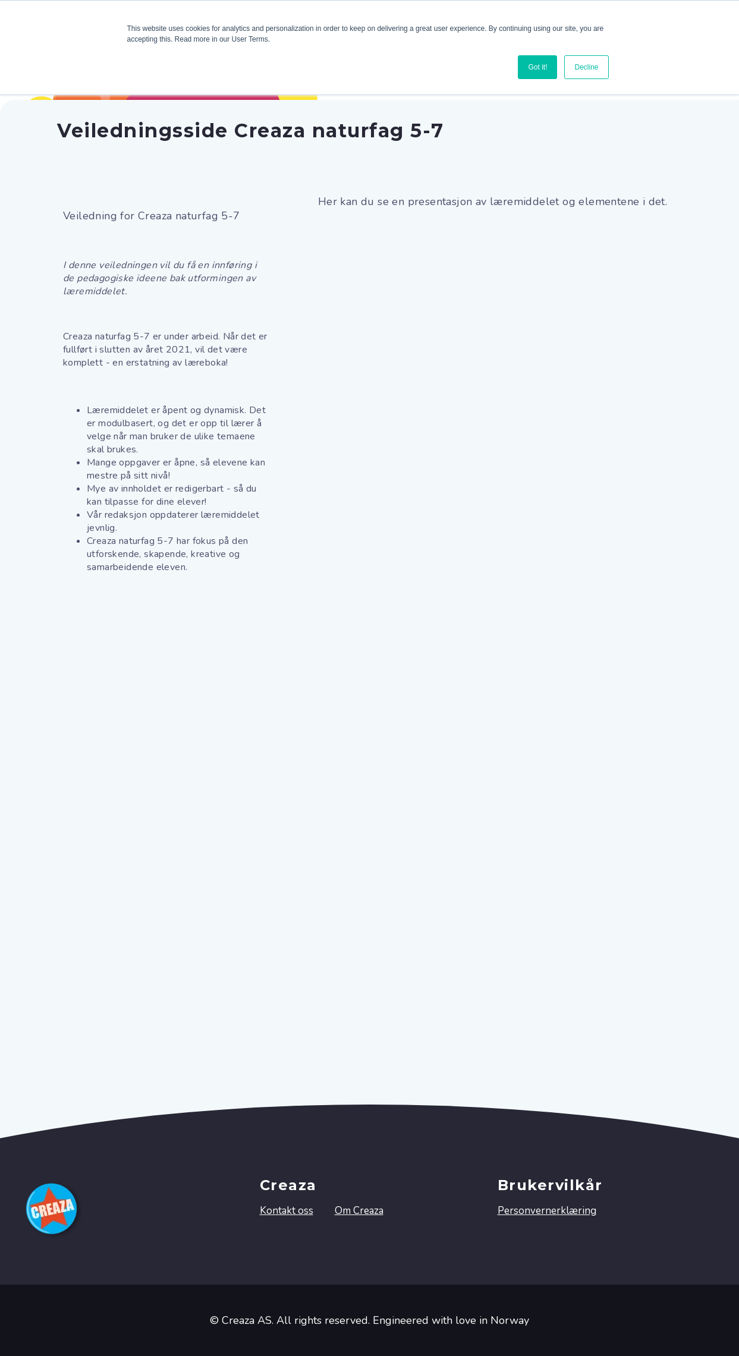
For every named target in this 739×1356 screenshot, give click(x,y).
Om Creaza (359, 1210)
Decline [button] (586, 67)
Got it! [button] (537, 67)
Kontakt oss (286, 1210)
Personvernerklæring (547, 1210)
